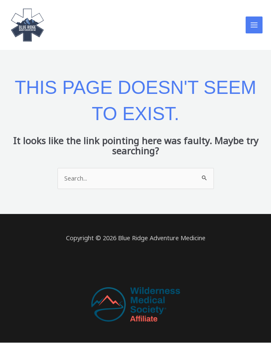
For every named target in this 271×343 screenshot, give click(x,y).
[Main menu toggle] (254, 24)
